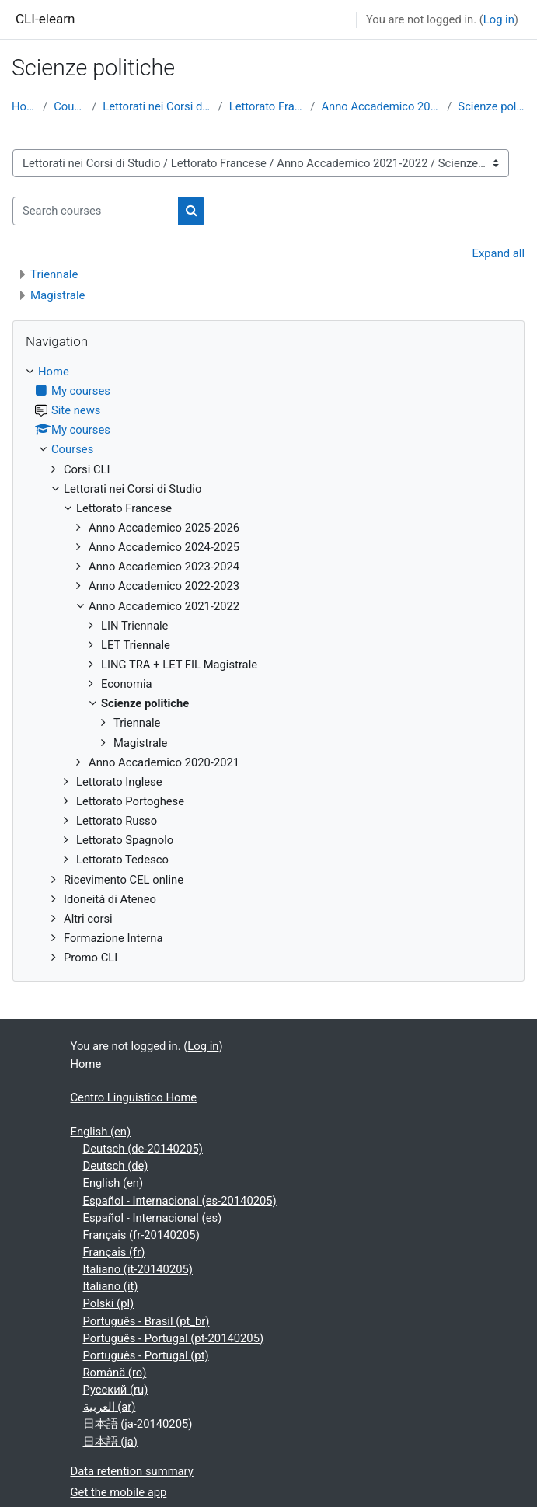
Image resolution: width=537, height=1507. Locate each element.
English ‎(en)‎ (101, 1132)
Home (24, 106)
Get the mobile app (119, 1492)
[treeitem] (268, 664)
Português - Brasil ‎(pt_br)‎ (146, 1321)
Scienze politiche (491, 106)
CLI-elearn (45, 18)
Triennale (54, 274)
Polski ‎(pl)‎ (108, 1303)
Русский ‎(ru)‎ (115, 1390)
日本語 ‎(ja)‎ (110, 1442)
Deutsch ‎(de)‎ (115, 1166)
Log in (498, 19)
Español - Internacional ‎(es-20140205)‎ (180, 1201)
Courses (69, 106)
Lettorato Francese (267, 106)
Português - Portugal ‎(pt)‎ (146, 1355)
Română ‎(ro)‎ (115, 1373)
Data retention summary (132, 1471)
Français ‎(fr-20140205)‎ (141, 1235)
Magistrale (57, 295)
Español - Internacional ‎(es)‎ (152, 1218)
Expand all (498, 253)
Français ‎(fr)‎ (114, 1252)
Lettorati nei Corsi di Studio (157, 106)
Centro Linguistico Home (134, 1097)
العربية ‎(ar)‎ (109, 1407)
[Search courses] (95, 211)
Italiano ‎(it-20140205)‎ (138, 1269)
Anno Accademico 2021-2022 (381, 106)
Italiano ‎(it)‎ (110, 1286)
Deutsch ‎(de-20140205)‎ (143, 1149)
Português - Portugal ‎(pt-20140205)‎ (173, 1338)
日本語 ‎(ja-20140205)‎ (138, 1424)
